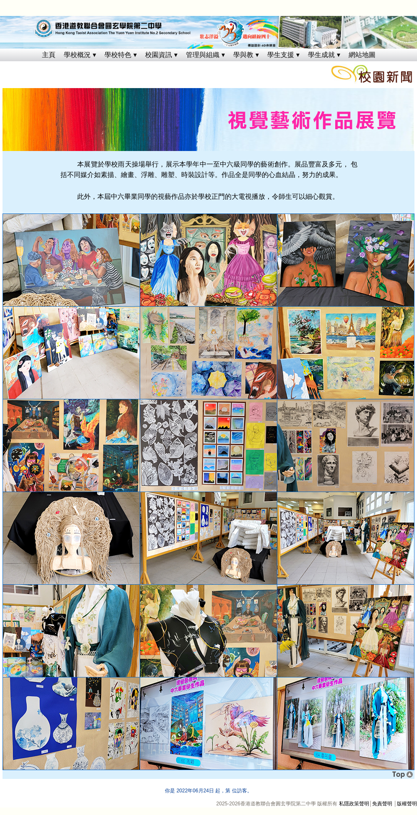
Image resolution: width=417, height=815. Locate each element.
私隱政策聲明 (354, 804)
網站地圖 (362, 54)
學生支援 (280, 54)
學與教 (243, 54)
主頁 (48, 54)
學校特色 (117, 54)
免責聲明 (382, 804)
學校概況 (77, 54)
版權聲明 (407, 804)
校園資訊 (158, 54)
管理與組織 (202, 54)
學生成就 (321, 54)
